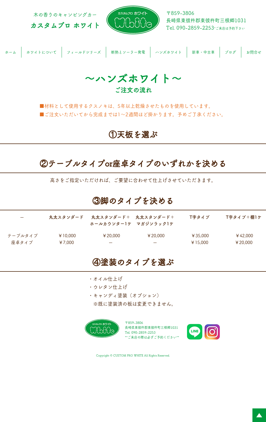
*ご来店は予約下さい (229, 28)
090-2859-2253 (195, 27)
